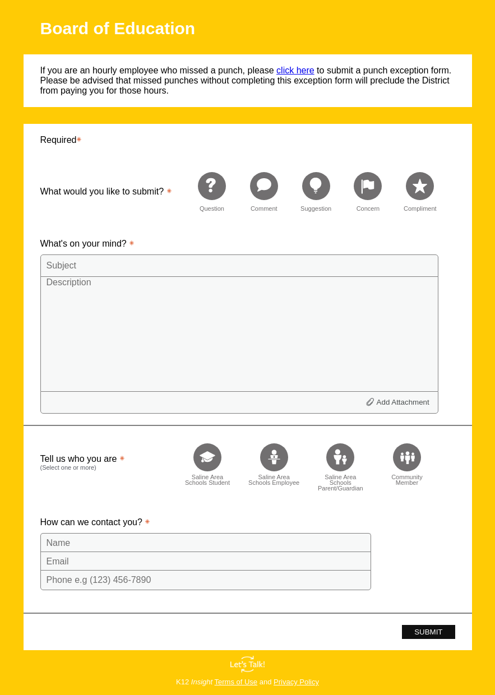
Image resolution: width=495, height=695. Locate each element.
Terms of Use (236, 682)
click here (295, 70)
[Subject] (239, 265)
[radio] (211, 191)
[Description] (239, 333)
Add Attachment (403, 402)
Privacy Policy (296, 682)
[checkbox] (207, 463)
